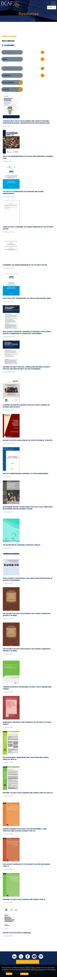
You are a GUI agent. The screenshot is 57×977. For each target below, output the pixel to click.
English (50, 7)
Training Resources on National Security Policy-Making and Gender (27, 675)
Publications (9, 36)
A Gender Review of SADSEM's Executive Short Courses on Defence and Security (26, 393)
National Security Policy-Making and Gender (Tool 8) (24, 887)
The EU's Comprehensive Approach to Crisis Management (25, 461)
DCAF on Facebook (27, 956)
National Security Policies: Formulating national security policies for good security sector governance (26, 355)
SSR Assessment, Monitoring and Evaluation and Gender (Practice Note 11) (26, 746)
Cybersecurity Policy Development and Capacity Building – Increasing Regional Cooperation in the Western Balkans (26, 109)
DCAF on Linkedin (14, 956)
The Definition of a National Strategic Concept (21, 532)
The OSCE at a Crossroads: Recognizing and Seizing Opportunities (23, 180)
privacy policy (6, 972)
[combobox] (51, 7)
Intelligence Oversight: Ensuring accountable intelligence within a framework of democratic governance (27, 320)
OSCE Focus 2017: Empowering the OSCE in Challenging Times (27, 285)
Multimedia (8, 40)
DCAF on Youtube (34, 956)
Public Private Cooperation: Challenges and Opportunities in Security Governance (27, 566)
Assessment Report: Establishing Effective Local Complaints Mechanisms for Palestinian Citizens (28, 495)
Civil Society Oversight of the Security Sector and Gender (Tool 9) (26, 852)
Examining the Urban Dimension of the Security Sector (25, 252)
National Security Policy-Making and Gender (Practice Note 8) (28, 780)
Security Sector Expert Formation (17, 920)
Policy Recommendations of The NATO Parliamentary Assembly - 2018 (28, 144)
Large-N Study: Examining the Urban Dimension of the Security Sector (28, 215)
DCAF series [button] (8, 82)
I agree (9, 974)
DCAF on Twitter (21, 956)
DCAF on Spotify (41, 956)
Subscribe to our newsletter (27, 961)
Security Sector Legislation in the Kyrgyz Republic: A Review (27, 427)
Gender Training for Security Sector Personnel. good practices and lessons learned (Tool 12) (25, 817)
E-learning (8, 45)
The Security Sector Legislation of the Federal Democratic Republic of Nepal (27, 602)
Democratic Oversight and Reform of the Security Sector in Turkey (27, 710)
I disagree (24, 974)
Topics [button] (6, 89)
